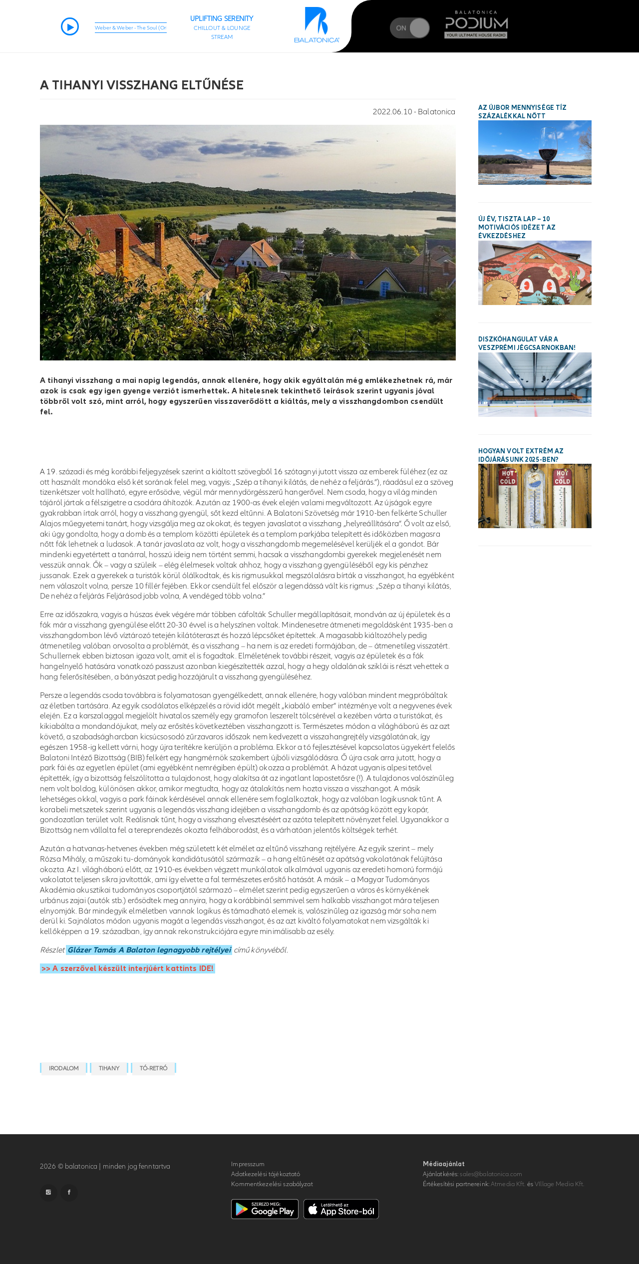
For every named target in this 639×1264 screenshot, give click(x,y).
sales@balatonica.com (491, 1174)
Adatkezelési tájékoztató (265, 1174)
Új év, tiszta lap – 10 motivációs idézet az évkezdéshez (517, 227)
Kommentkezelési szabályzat (272, 1184)
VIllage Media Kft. (559, 1184)
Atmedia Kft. (508, 1184)
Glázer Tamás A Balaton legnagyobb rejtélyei (149, 950)
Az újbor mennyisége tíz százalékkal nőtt (522, 112)
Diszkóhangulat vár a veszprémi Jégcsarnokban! (527, 343)
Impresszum (248, 1164)
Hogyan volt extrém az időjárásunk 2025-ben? (521, 455)
